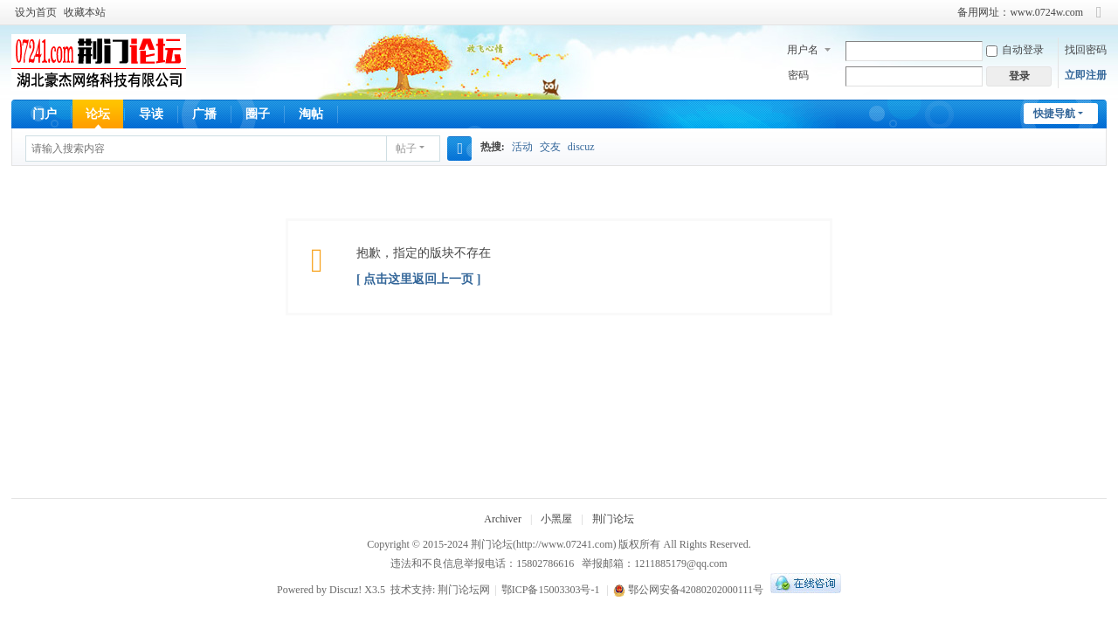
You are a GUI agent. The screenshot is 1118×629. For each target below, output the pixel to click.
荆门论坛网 (464, 590)
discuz (581, 147)
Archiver (502, 519)
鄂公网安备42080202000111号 (688, 590)
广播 (204, 114)
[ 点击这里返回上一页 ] (418, 279)
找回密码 (1086, 50)
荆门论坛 (613, 519)
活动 (522, 147)
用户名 (802, 50)
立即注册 (1086, 75)
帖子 (406, 148)
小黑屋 (556, 519)
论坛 (98, 114)
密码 (798, 75)
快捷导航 (1054, 113)
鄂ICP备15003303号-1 (550, 590)
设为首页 (36, 12)
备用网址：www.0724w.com (1020, 12)
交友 (550, 147)
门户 (44, 114)
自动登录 (1015, 50)
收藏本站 (85, 12)
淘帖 (311, 114)
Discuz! (345, 590)
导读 (151, 114)
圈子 (257, 114)
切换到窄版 (1099, 19)
